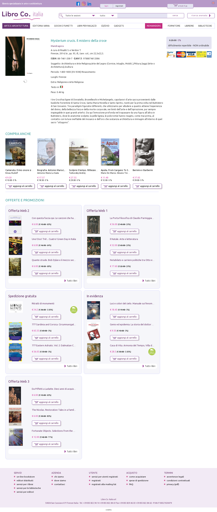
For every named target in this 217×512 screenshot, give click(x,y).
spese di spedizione (138, 480)
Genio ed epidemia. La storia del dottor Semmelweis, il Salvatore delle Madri (150, 324)
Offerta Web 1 (97, 210)
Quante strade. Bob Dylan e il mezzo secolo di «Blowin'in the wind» (67, 260)
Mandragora (57, 46)
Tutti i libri (72, 281)
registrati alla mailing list (104, 484)
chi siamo (59, 476)
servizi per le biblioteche (29, 488)
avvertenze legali (175, 476)
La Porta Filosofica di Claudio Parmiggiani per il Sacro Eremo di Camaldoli (148, 218)
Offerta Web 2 (18, 210)
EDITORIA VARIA (41, 26)
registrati (119, 6)
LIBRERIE (189, 26)
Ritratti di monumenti (43, 303)
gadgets (119, 26)
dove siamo (60, 480)
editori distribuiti (25, 480)
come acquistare (137, 476)
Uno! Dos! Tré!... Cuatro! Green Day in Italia (54, 239)
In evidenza (95, 296)
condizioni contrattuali (178, 480)
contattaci (59, 484)
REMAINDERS (154, 26)
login (106, 6)
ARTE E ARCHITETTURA (16, 26)
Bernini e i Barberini (143, 170)
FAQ (131, 484)
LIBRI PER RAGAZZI (87, 26)
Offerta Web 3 (18, 381)
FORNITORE (174, 26)
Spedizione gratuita (22, 296)
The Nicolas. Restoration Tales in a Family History (57, 410)
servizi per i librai (25, 484)
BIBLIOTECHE (205, 26)
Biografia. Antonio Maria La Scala (54, 170)
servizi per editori (25, 492)
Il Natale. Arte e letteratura (124, 239)
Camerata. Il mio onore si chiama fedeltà (26, 170)
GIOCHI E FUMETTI (63, 26)
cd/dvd (105, 26)
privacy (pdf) (173, 484)
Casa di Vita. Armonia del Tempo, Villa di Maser (135, 345)
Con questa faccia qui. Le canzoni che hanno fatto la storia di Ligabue (68, 218)
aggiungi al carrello (20, 186)
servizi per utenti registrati (105, 476)
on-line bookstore (26, 476)
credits (109, 510)
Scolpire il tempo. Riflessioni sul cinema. (89, 170)
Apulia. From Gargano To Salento (118, 170)
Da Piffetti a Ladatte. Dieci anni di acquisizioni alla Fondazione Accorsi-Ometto (73, 389)
